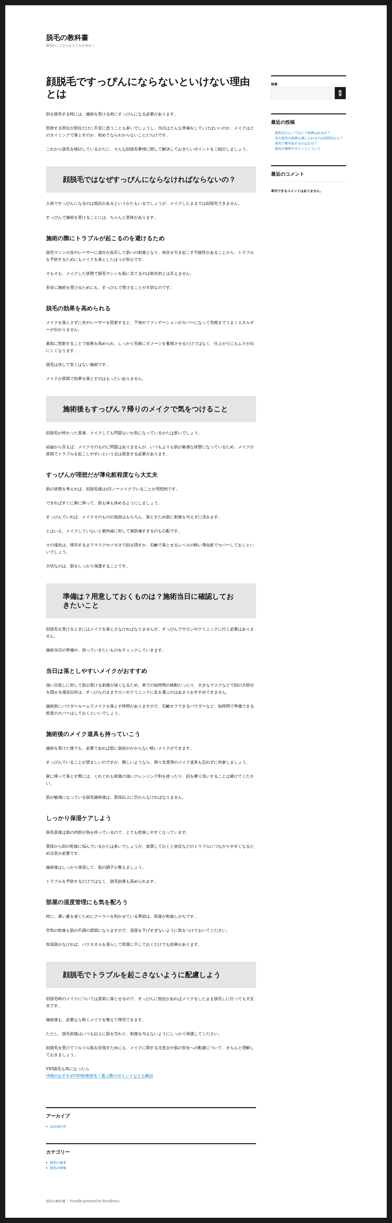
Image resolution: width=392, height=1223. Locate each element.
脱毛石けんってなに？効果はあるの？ (302, 133)
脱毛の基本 (58, 1162)
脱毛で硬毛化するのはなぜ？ (296, 143)
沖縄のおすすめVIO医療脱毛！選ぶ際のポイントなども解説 (99, 1075)
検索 (274, 84)
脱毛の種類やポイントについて (297, 148)
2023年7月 (58, 1126)
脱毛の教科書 (67, 37)
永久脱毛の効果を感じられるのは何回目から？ (309, 138)
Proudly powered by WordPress (95, 1201)
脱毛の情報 (58, 1168)
